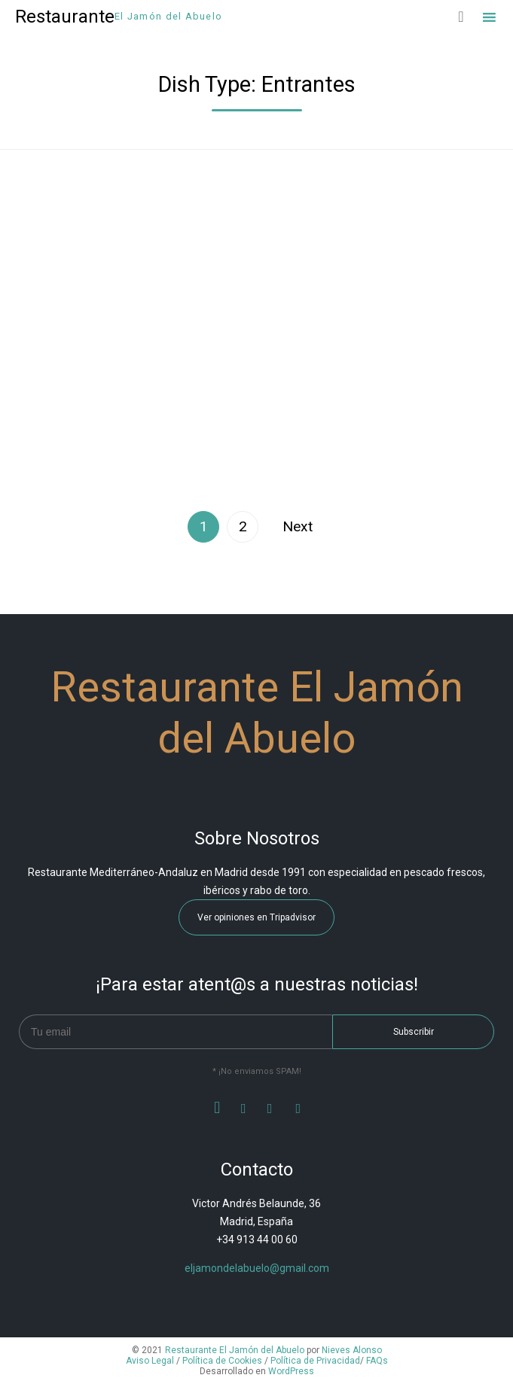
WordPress (291, 1371)
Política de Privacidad (315, 1360)
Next (297, 526)
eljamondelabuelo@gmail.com (257, 1268)
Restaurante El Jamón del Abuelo (234, 1350)
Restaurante (65, 16)
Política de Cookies (222, 1360)
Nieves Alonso (352, 1350)
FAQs (377, 1360)
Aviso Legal (150, 1360)
